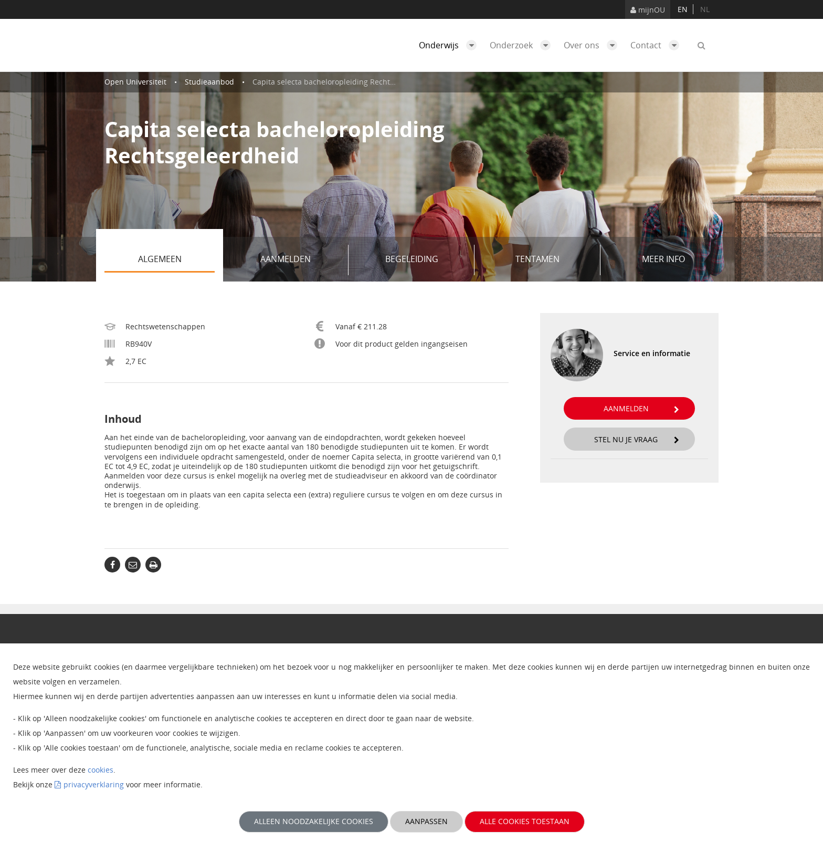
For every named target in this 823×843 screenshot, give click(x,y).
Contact (657, 45)
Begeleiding (426, 260)
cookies (100, 770)
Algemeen (176, 260)
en (683, 9)
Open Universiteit (135, 82)
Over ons (593, 45)
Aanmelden (300, 260)
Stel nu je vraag (636, 439)
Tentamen (554, 260)
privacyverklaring (94, 784)
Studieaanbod (209, 82)
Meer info (663, 259)
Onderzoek (523, 45)
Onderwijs (450, 45)
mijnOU (647, 10)
